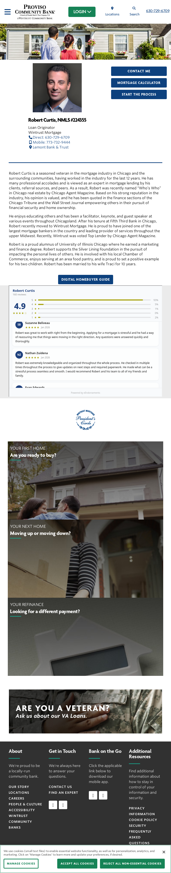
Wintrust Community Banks (20, 821)
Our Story (19, 787)
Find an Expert (63, 792)
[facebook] (53, 805)
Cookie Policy (143, 820)
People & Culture (25, 804)
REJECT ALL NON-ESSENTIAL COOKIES (132, 863)
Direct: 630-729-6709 (49, 137)
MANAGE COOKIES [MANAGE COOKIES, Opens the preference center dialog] (21, 863)
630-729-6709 (157, 11)
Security (137, 825)
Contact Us (60, 787)
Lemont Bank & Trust (48, 147)
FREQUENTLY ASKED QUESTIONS (140, 837)
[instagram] (63, 805)
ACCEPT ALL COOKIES (77, 863)
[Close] (164, 852)
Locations (19, 792)
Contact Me (139, 71)
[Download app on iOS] (93, 795)
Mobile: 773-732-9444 (49, 142)
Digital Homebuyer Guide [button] (85, 280)
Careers (16, 798)
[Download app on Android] (103, 795)
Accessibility (22, 810)
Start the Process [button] (139, 94)
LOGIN (82, 11)
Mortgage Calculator (139, 83)
